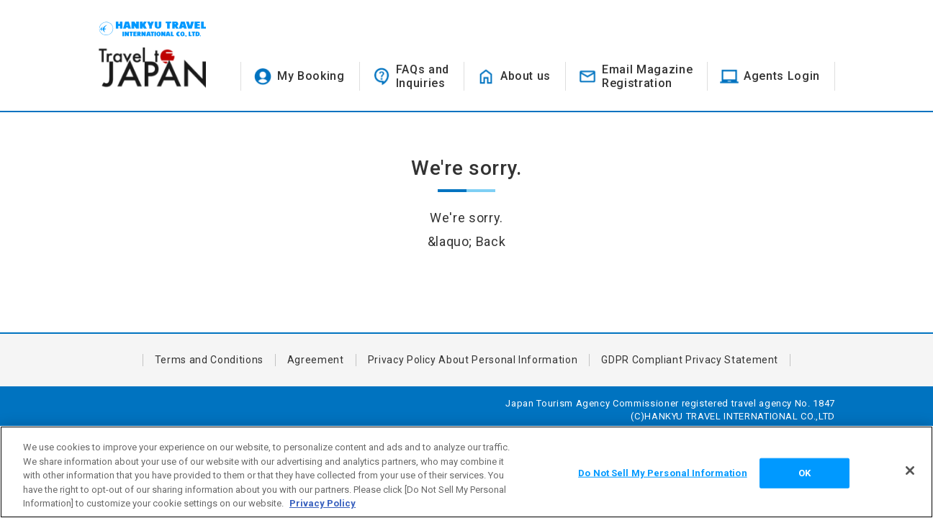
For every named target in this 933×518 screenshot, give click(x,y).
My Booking (311, 76)
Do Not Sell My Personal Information (662, 473)
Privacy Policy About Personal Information (473, 359)
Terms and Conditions (209, 359)
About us (525, 76)
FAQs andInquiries (422, 76)
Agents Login (782, 76)
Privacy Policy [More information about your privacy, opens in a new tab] (322, 503)
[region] (466, 472)
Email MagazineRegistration (647, 76)
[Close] (910, 470)
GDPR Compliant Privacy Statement (689, 359)
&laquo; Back (467, 241)
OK (804, 473)
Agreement (315, 359)
